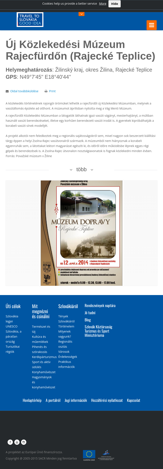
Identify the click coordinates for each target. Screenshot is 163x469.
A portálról (53, 400)
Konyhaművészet (43, 372)
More (102, 3)
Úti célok (13, 306)
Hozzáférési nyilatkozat (107, 400)
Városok (63, 352)
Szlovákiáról (68, 306)
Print (52, 91)
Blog (88, 319)
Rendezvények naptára (100, 305)
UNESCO (11, 326)
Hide (114, 4)
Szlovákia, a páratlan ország (13, 336)
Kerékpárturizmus (44, 357)
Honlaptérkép (32, 400)
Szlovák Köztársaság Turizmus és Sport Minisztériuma (98, 331)
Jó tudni (90, 312)
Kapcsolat (133, 400)
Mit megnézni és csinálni (40, 311)
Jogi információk (76, 400)
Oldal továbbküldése (24, 91)
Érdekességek (67, 357)
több (81, 169)
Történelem (66, 326)
